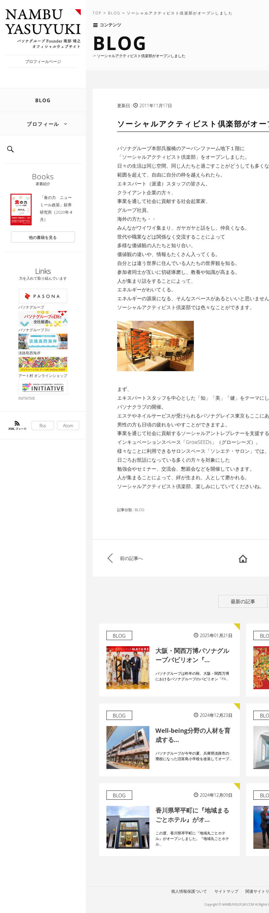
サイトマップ (226, 891)
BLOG (43, 100)
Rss (43, 426)
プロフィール (43, 124)
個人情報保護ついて (189, 891)
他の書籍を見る (43, 237)
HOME (243, 558)
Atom (68, 426)
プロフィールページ (43, 61)
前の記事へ (131, 558)
